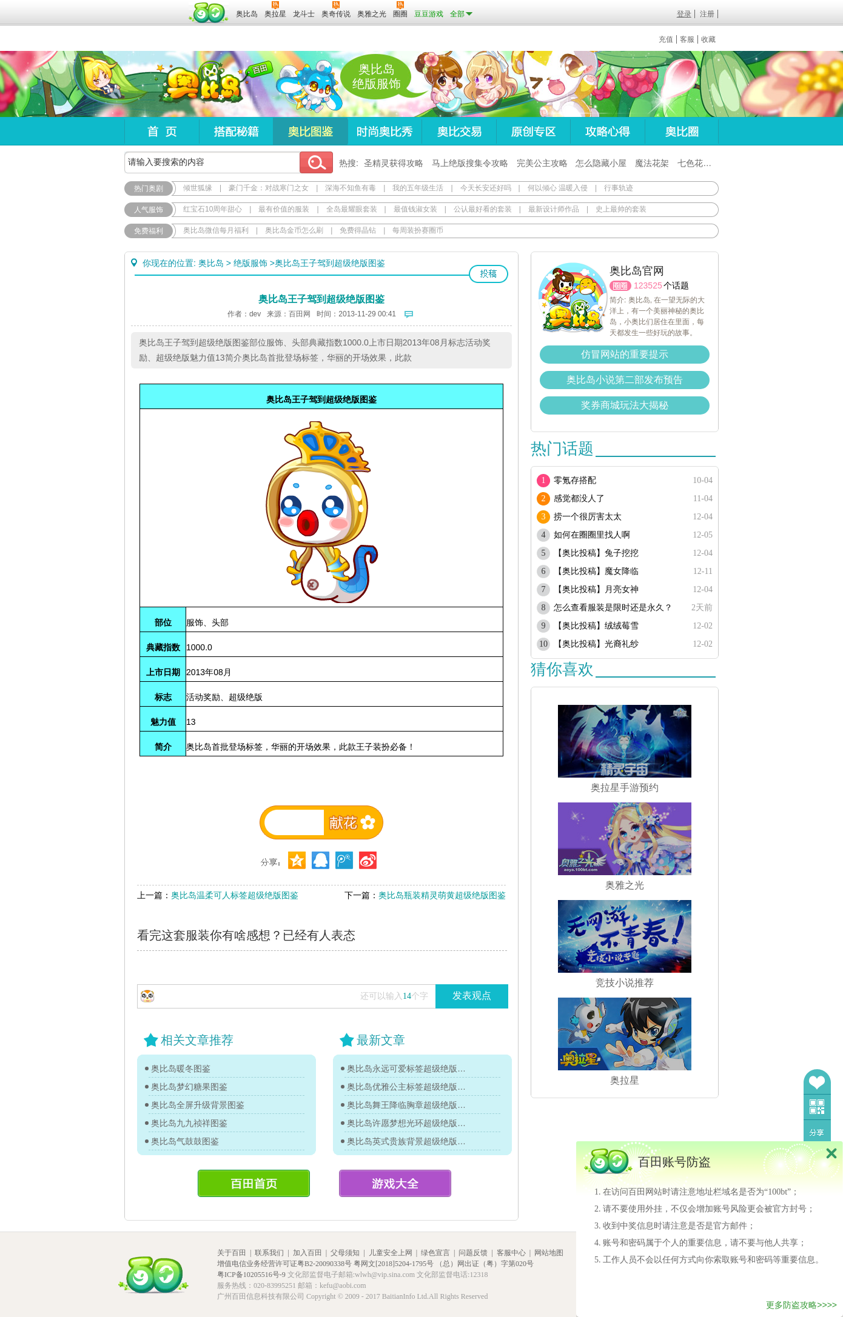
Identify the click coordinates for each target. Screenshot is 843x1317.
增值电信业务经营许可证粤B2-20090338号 (284, 1263)
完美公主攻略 (542, 163)
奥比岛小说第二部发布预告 (624, 380)
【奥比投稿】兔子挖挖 (596, 553)
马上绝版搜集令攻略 (470, 163)
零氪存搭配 (575, 480)
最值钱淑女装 (415, 209)
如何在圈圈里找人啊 (592, 534)
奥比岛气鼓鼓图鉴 (185, 1141)
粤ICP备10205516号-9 (251, 1274)
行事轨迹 (618, 188)
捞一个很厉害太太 (588, 516)
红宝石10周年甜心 (212, 209)
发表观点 (471, 995)
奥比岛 (200, 84)
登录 (684, 14)
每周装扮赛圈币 (417, 230)
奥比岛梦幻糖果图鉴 (189, 1087)
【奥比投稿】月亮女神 (596, 589)
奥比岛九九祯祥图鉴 (189, 1123)
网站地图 (548, 1253)
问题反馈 (473, 1253)
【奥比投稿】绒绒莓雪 (596, 625)
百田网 (209, 12)
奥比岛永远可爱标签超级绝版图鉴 (409, 1068)
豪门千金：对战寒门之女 (269, 188)
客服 (687, 39)
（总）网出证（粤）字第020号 (484, 1263)
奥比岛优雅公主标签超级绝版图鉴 (409, 1087)
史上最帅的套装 (621, 209)
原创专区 (533, 131)
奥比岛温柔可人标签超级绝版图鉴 (234, 895)
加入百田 (307, 1253)
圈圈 (620, 286)
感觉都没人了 (579, 498)
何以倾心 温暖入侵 (558, 188)
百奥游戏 (154, 5)
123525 (648, 285)
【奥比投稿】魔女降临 (596, 571)
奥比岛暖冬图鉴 (180, 1068)
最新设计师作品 (553, 209)
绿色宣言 (435, 1253)
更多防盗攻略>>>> (801, 1305)
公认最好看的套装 (483, 209)
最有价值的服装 (283, 209)
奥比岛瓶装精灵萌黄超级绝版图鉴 (442, 895)
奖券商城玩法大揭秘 (624, 405)
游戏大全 (395, 1183)
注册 (707, 14)
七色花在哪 (698, 163)
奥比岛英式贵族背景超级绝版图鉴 (409, 1141)
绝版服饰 (250, 263)
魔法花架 (652, 163)
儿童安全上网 (390, 1253)
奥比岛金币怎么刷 (294, 230)
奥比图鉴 (310, 131)
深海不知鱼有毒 (350, 188)
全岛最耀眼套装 (351, 209)
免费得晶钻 (358, 230)
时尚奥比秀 (385, 131)
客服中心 (511, 1253)
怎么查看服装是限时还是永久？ (613, 607)
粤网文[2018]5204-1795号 (394, 1263)
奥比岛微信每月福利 (216, 230)
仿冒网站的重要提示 (624, 354)
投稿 (488, 274)
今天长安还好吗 (485, 188)
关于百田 (231, 1253)
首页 (161, 131)
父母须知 (345, 1253)
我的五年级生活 (417, 188)
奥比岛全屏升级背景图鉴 (197, 1105)
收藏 (708, 39)
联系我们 (269, 1253)
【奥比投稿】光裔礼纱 (596, 643)
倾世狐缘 (197, 188)
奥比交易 (459, 131)
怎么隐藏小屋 (601, 163)
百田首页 (254, 1183)
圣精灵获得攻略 (393, 163)
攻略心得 (607, 131)
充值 (666, 39)
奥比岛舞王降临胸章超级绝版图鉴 (409, 1105)
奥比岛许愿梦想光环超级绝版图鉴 (409, 1123)
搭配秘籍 (236, 131)
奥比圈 (682, 131)
